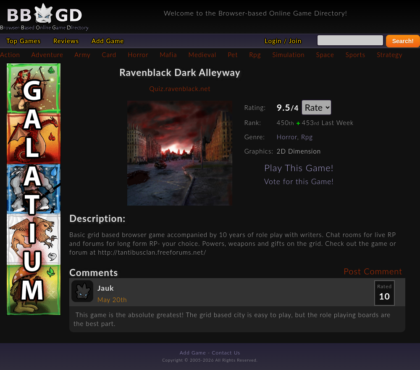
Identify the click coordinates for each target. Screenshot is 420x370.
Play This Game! (298, 167)
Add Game (108, 40)
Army (82, 54)
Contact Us (226, 352)
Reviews (66, 40)
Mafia (168, 54)
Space (325, 54)
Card (109, 54)
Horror (138, 54)
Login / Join (283, 40)
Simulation (288, 54)
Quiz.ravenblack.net (179, 88)
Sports (355, 54)
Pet (233, 54)
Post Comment (373, 271)
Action (10, 54)
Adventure (47, 54)
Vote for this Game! (299, 181)
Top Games (23, 40)
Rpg (255, 54)
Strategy (389, 54)
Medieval (202, 54)
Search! (403, 41)
